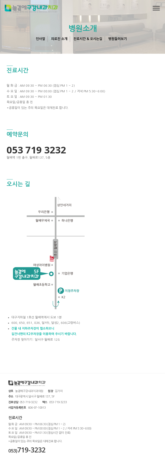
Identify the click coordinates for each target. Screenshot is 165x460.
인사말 (40, 38)
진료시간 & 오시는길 (87, 38)
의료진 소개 (59, 38)
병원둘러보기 (117, 38)
